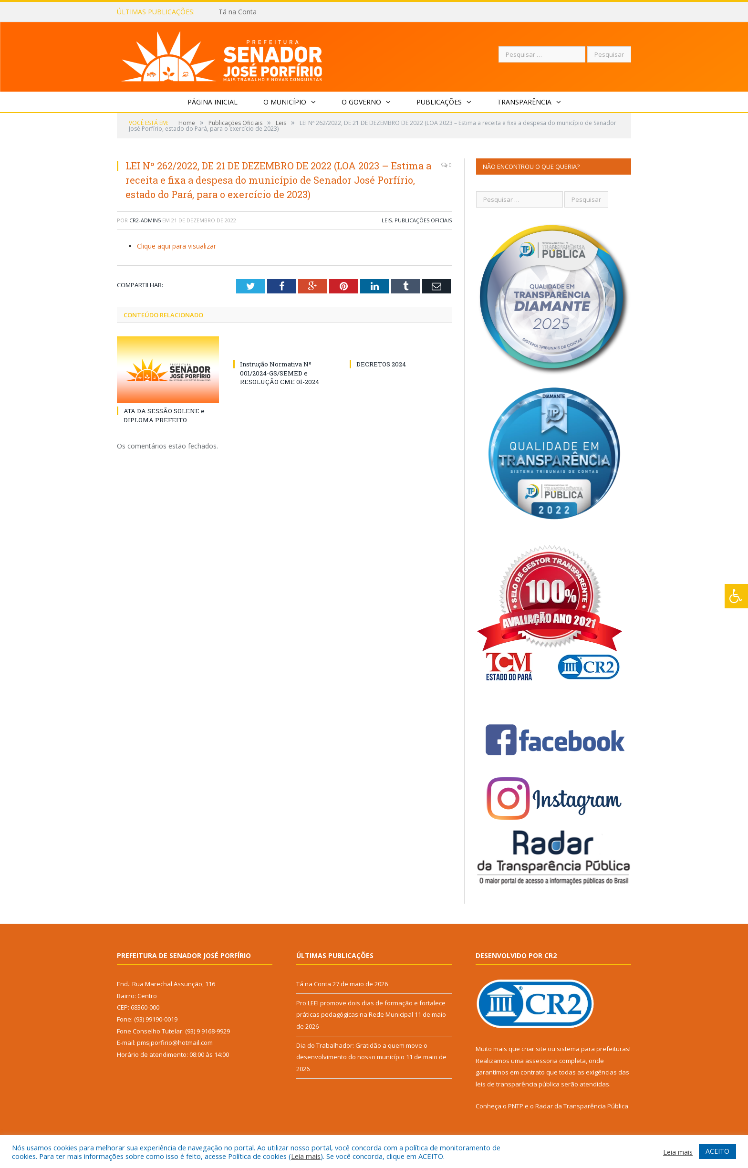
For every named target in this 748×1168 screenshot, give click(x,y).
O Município (284, 101)
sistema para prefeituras (593, 1048)
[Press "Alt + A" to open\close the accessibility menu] (736, 596)
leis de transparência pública (518, 1084)
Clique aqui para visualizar (176, 245)
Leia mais (306, 1156)
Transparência (524, 101)
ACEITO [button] (717, 1151)
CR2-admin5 (145, 220)
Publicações (439, 101)
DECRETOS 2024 (381, 364)
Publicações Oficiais (423, 220)
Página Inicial (212, 101)
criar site (533, 1048)
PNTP (515, 1106)
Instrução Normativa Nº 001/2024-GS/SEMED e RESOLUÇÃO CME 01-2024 (279, 373)
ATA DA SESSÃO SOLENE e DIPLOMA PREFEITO (164, 415)
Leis (387, 220)
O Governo (361, 101)
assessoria (541, 1060)
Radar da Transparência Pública (581, 1106)
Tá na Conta (237, 12)
